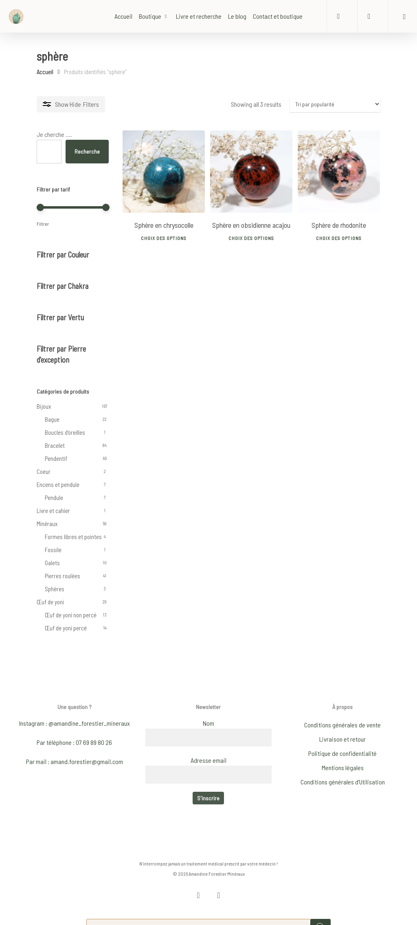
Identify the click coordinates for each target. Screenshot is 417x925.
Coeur (43, 471)
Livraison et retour (342, 729)
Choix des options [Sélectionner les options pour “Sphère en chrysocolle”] (164, 236)
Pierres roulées (62, 575)
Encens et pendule (58, 484)
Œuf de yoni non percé (71, 615)
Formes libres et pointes (73, 536)
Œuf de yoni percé (66, 628)
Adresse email (208, 750)
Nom (208, 713)
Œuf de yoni (50, 602)
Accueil (45, 71)
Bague (52, 419)
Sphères (54, 588)
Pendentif (56, 458)
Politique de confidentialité (342, 743)
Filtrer (43, 224)
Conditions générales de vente (342, 714)
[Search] (320, 917)
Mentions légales (343, 757)
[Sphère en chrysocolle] (164, 171)
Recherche (87, 151)
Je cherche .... (54, 134)
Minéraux (47, 523)
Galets (52, 562)
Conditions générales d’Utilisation (343, 771)
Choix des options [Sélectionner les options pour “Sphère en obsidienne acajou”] (251, 236)
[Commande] (335, 104)
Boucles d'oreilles (65, 432)
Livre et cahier (53, 510)
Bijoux (44, 406)
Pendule (54, 497)
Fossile (53, 549)
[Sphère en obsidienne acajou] (251, 171)
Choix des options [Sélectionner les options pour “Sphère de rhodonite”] (339, 236)
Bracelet (55, 445)
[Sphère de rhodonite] (339, 171)
